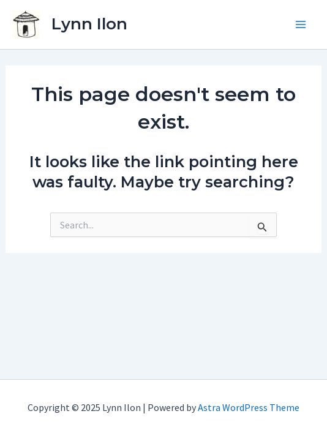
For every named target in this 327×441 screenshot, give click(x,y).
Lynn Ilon (89, 24)
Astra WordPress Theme (248, 407)
